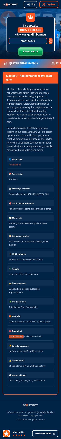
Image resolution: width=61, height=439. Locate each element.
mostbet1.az (15, 164)
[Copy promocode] (51, 41)
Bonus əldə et (30, 51)
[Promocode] (28, 41)
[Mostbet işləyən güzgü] (10, 4)
